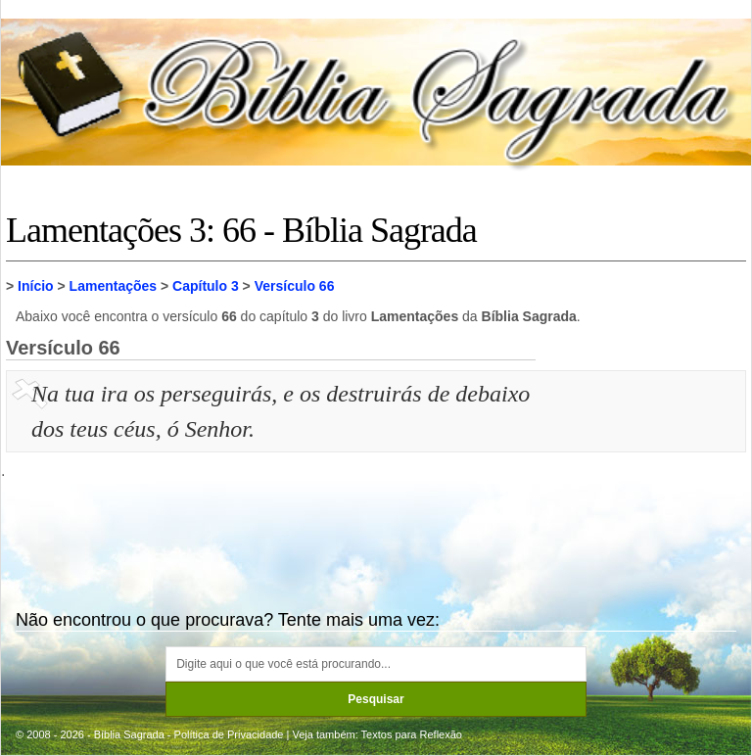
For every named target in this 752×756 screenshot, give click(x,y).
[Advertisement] (643, 474)
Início (36, 286)
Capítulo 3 (205, 286)
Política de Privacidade (229, 734)
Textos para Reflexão (411, 734)
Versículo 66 (295, 286)
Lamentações (113, 286)
